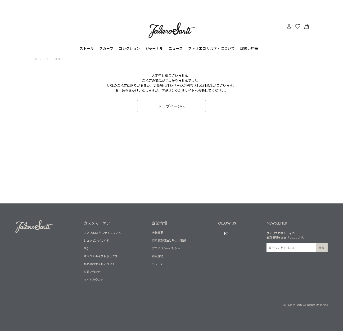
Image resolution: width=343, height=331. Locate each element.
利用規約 (157, 256)
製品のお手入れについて (99, 264)
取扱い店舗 (249, 48)
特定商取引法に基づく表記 (169, 240)
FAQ (86, 248)
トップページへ (171, 106)
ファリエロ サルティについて (102, 232)
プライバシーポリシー (166, 248)
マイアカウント (94, 279)
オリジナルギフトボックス (101, 256)
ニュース (176, 48)
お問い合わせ (92, 272)
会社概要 (157, 232)
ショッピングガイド (96, 240)
